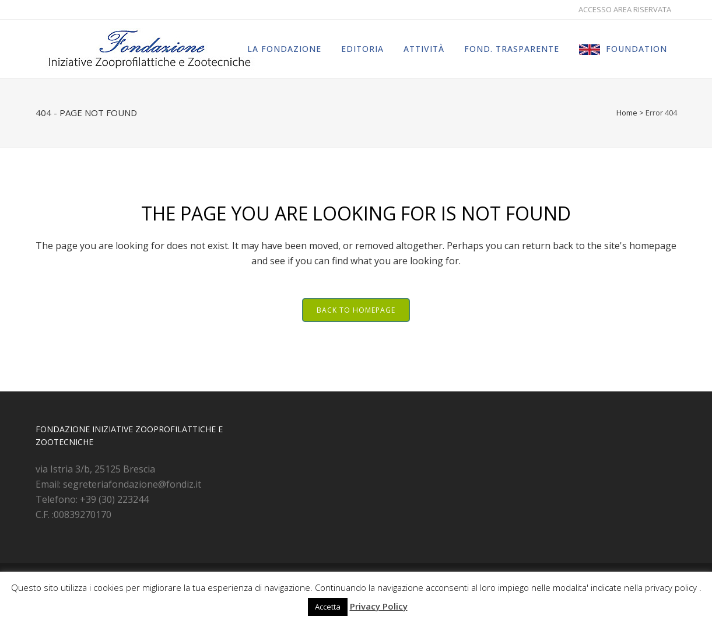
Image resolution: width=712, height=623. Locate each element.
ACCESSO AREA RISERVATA (624, 9)
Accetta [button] (328, 606)
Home (626, 112)
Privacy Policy (379, 606)
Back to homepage (356, 310)
